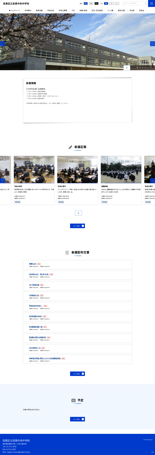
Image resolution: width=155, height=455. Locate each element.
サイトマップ (148, 439)
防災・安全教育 (97, 10)
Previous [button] (2, 43)
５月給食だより (34, 295)
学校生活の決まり (36, 305)
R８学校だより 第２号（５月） (39, 274)
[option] (77, 41)
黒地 (96, 3)
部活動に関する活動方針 (37, 337)
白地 (91, 3)
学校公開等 (63, 10)
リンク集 (110, 10)
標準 (106, 3)
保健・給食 (83, 10)
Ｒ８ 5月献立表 (34, 285)
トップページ (15, 10)
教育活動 (39, 10)
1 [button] (137, 68)
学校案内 (28, 10)
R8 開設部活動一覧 (36, 327)
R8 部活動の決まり (35, 316)
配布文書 (121, 10)
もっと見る (76, 226)
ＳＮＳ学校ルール (35, 348)
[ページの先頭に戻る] (152, 452)
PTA (73, 10)
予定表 (131, 10)
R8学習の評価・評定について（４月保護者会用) (45, 358)
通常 (86, 3)
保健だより (33, 263)
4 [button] (145, 68)
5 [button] (147, 68)
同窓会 (141, 10)
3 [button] (142, 68)
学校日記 (50, 10)
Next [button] (152, 43)
